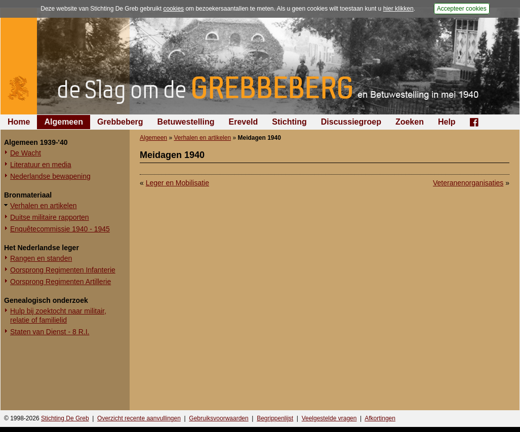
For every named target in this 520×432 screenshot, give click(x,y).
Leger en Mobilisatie (177, 183)
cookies (173, 8)
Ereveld (243, 121)
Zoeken (409, 121)
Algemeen (63, 121)
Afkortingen (380, 418)
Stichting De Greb (65, 418)
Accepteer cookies (462, 8)
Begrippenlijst (275, 418)
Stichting (289, 121)
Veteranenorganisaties (468, 183)
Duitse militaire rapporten (49, 217)
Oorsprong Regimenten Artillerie (60, 282)
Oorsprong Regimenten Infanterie (62, 270)
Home (19, 121)
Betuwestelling (186, 121)
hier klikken (398, 8)
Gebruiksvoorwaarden (218, 418)
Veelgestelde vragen (329, 418)
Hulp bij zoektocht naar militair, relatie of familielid (58, 315)
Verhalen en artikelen (43, 206)
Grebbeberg (120, 121)
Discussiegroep (351, 121)
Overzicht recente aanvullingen (139, 418)
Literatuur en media (40, 165)
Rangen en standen (41, 258)
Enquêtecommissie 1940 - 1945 (60, 229)
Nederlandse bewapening (50, 176)
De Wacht (25, 153)
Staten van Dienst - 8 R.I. (49, 332)
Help (447, 121)
